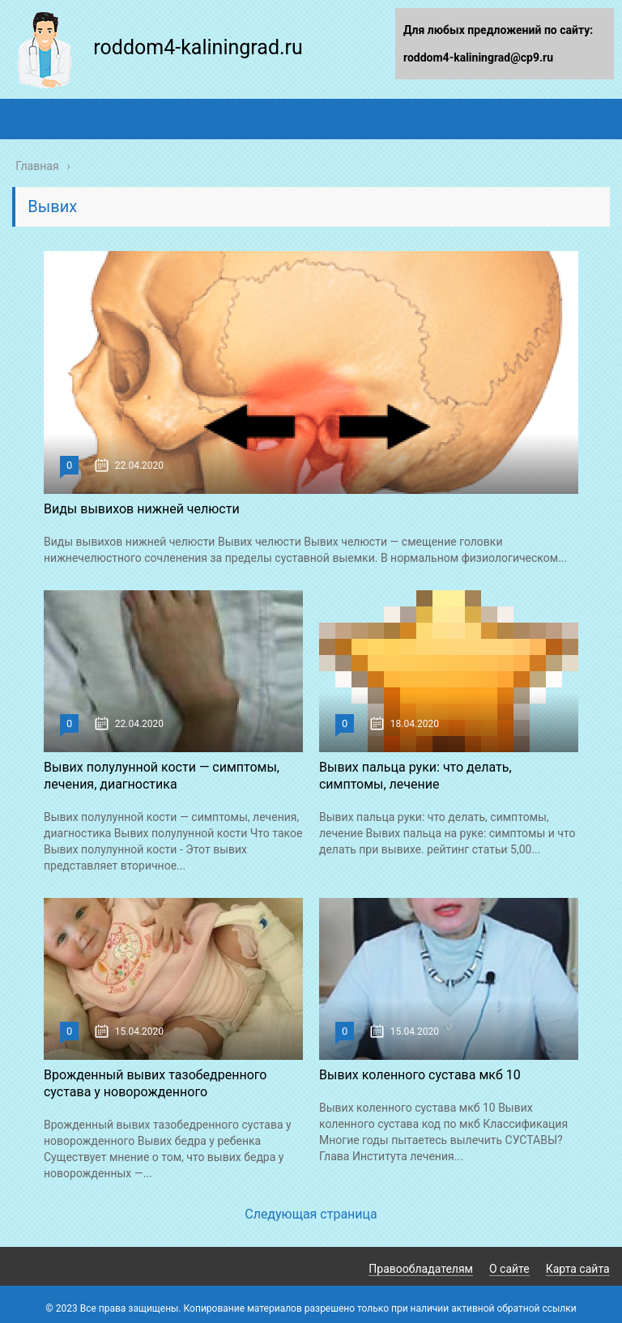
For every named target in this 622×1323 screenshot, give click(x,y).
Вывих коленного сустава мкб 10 (420, 1075)
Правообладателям (421, 1268)
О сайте (509, 1268)
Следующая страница (311, 1214)
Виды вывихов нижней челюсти (142, 509)
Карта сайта (578, 1268)
